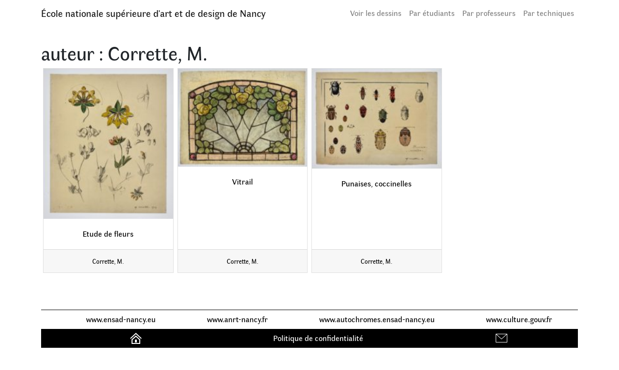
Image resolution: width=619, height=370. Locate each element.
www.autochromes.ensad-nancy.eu (377, 319)
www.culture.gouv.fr (519, 319)
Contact (502, 338)
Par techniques (548, 13)
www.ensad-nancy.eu (121, 319)
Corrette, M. (108, 261)
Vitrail (242, 181)
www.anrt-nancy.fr (237, 319)
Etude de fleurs (108, 233)
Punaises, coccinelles (376, 183)
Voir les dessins (375, 13)
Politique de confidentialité (318, 338)
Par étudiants (432, 13)
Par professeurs (489, 13)
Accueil (137, 338)
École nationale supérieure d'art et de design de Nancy (153, 12)
